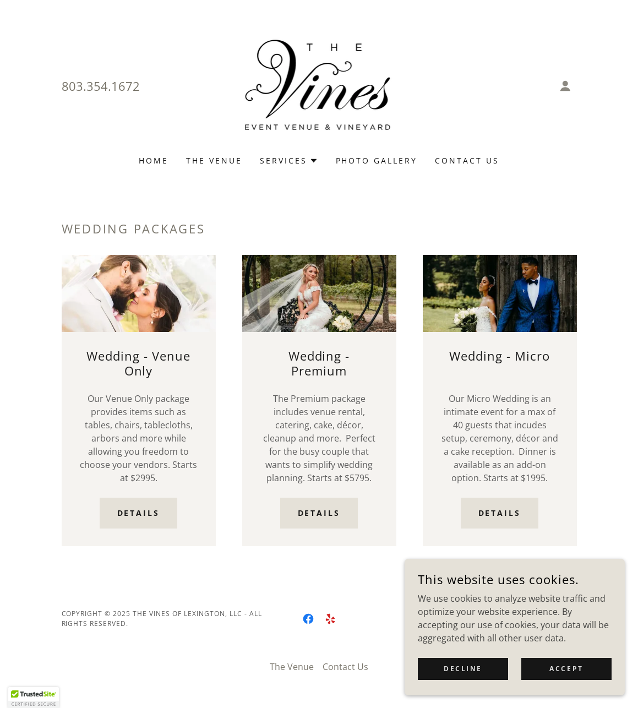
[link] (319, 85)
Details (138, 513)
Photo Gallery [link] (377, 160)
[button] (565, 86)
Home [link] (153, 160)
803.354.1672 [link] (101, 86)
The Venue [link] (214, 160)
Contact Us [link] (467, 160)
